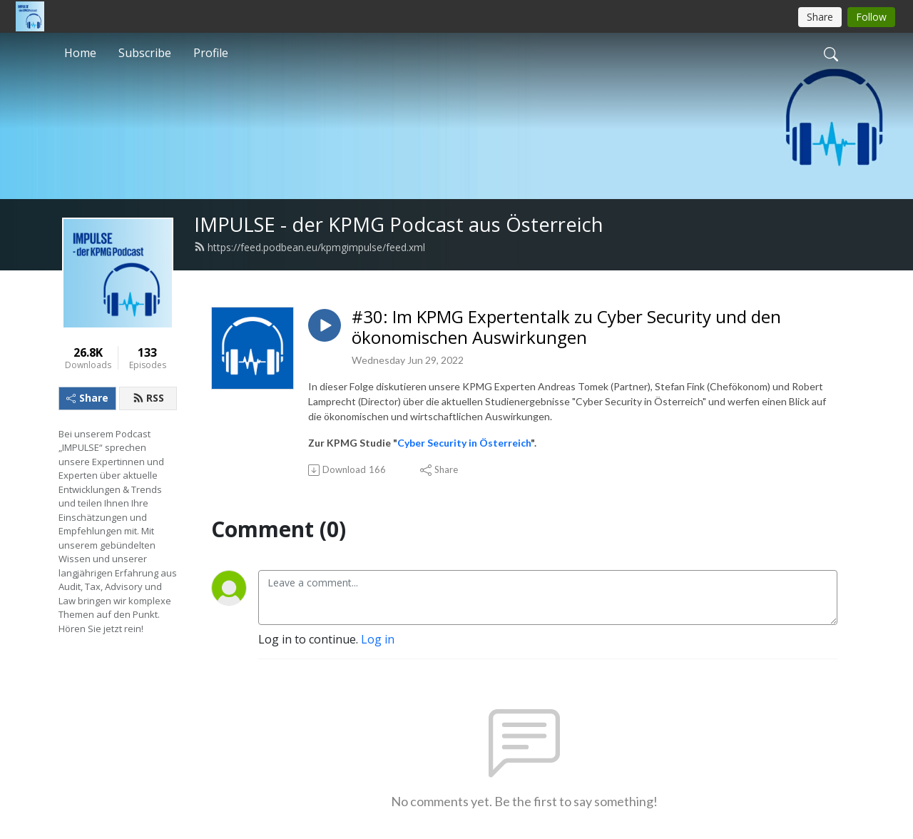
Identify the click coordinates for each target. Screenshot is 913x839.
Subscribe (144, 53)
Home (80, 53)
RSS (148, 398)
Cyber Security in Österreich (464, 443)
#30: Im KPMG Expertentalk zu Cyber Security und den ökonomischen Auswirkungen (566, 327)
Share (87, 398)
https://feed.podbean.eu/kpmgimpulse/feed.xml (309, 247)
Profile (210, 53)
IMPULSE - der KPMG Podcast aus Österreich (398, 224)
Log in (377, 639)
